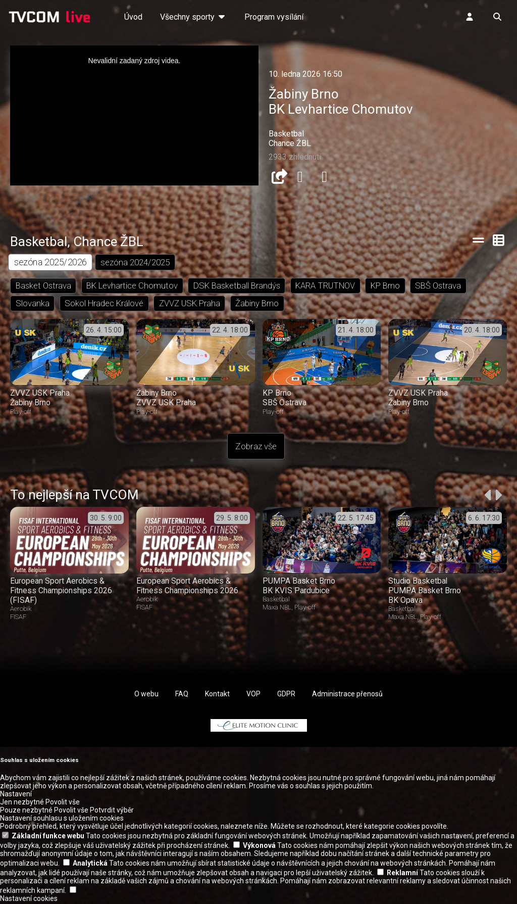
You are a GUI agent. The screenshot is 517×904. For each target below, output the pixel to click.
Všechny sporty (193, 17)
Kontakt (217, 695)
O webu (146, 695)
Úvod (133, 17)
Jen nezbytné (22, 803)
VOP (253, 695)
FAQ (181, 695)
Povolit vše (62, 803)
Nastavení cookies (29, 900)
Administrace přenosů (347, 695)
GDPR (286, 695)
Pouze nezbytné (26, 811)
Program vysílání (273, 17)
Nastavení (16, 795)
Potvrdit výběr (112, 811)
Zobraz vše (256, 448)
